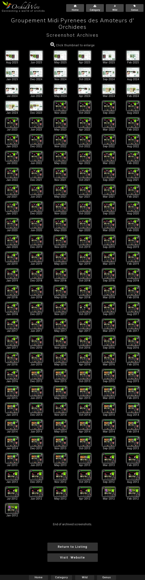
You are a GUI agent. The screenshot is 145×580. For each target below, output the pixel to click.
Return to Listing (72, 547)
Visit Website (72, 557)
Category (61, 577)
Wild (85, 577)
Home (38, 577)
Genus (106, 577)
